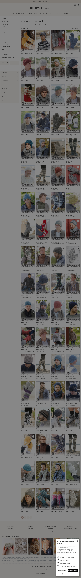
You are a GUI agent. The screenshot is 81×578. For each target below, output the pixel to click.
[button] (67, 574)
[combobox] (77, 541)
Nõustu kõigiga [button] (72, 570)
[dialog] (67, 557)
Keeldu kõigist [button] (62, 570)
